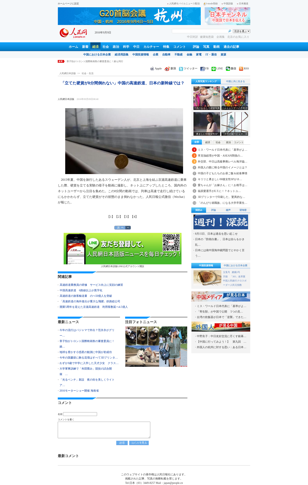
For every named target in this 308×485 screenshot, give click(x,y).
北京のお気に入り (238, 36)
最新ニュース (68, 322)
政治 (116, 46)
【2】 (119, 216)
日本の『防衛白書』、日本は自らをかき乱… (220, 242)
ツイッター (188, 68)
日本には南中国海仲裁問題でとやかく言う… (220, 253)
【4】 (134, 216)
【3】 (126, 216)
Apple (156, 68)
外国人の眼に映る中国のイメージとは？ (222, 167)
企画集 (221, 36)
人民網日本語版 (67, 73)
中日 (136, 46)
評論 (196, 46)
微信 (231, 68)
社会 (106, 46)
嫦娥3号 (236, 272)
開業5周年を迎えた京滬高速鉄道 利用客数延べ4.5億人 (94, 306)
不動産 (178, 54)
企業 (155, 54)
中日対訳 (192, 36)
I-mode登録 (211, 3)
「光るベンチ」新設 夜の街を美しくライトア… (87, 382)
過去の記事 (231, 46)
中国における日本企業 (97, 54)
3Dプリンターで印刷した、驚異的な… (221, 196)
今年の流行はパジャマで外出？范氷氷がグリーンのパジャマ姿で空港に (104, 61)
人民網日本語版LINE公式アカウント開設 (123, 250)
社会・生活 (88, 73)
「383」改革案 (237, 276)
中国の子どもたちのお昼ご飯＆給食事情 (222, 173)
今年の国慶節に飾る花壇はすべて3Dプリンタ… (89, 357)
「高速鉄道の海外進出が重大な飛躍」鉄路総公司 (90, 301)
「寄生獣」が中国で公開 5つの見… (220, 311)
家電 (199, 54)
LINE (217, 68)
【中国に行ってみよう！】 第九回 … (221, 341)
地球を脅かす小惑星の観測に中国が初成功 (86, 352)
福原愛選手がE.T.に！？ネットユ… (219, 191)
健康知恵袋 (207, 36)
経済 (95, 46)
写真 (206, 46)
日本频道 (242, 3)
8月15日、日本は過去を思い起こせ (216, 233)
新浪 (170, 68)
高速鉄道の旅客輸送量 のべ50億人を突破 (86, 295)
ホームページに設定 (68, 3)
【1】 (111, 216)
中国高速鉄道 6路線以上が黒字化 (81, 290)
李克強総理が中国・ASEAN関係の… (220, 155)
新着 (85, 46)
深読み (198, 210)
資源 (223, 54)
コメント (179, 46)
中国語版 (227, 3)
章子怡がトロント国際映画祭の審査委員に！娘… (87, 344)
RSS (244, 68)
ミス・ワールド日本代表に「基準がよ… (222, 149)
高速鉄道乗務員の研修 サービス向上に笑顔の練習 (91, 284)
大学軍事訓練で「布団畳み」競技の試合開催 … (86, 371)
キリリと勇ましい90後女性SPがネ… (220, 179)
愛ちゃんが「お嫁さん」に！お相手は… (222, 185)
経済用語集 (121, 54)
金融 (189, 54)
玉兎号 (226, 272)
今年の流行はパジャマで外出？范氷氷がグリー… (87, 333)
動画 (216, 46)
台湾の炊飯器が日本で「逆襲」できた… (221, 317)
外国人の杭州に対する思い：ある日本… (221, 347)
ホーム (73, 46)
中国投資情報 (140, 54)
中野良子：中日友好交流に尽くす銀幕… (221, 336)
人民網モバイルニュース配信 (183, 3)
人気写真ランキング (206, 81)
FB (204, 68)
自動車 (166, 54)
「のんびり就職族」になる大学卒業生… (222, 202)
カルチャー (151, 46)
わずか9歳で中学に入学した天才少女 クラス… (89, 363)
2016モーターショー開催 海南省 (79, 390)
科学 (126, 46)
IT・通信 (211, 54)
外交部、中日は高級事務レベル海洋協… (222, 161)
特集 (166, 46)
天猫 (225, 276)
